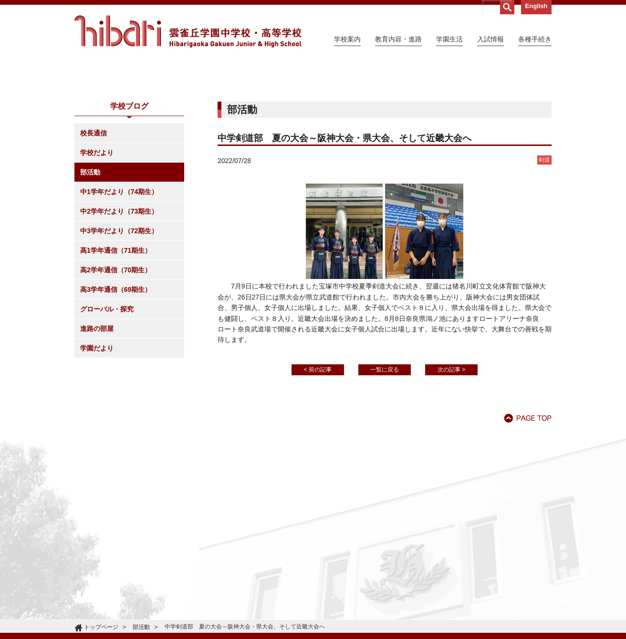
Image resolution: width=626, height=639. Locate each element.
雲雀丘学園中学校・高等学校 (188, 31)
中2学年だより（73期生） (119, 298)
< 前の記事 (318, 456)
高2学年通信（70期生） (115, 357)
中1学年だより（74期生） (119, 278)
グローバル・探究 (107, 396)
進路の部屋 (97, 415)
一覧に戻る (384, 456)
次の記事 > (451, 456)
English (536, 6)
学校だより (97, 239)
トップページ (101, 627)
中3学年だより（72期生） (119, 317)
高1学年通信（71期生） (115, 337)
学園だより (97, 435)
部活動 (90, 259)
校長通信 (93, 220)
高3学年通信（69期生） (115, 376)
